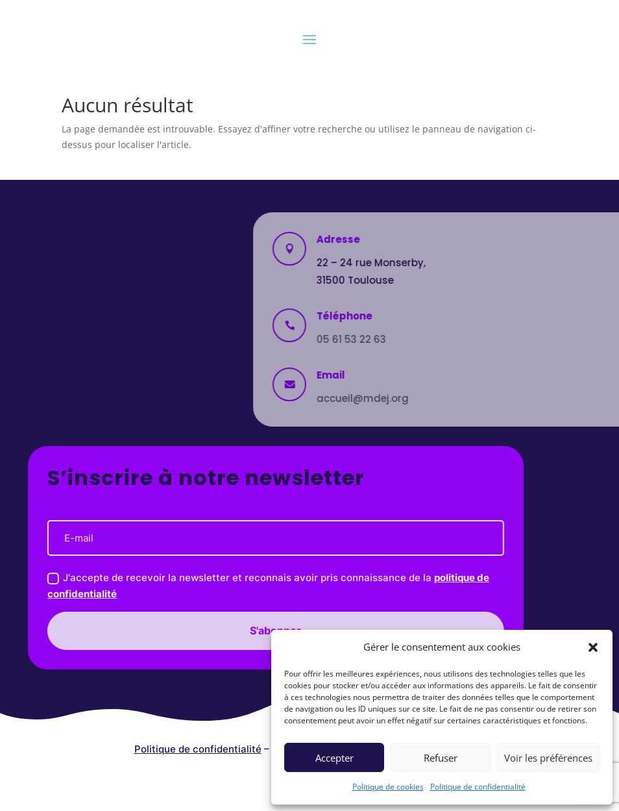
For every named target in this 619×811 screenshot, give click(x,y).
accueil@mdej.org (489, 398)
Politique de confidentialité (478, 786)
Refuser (440, 757)
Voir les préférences (548, 757)
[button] (593, 647)
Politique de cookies (388, 786)
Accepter (334, 757)
